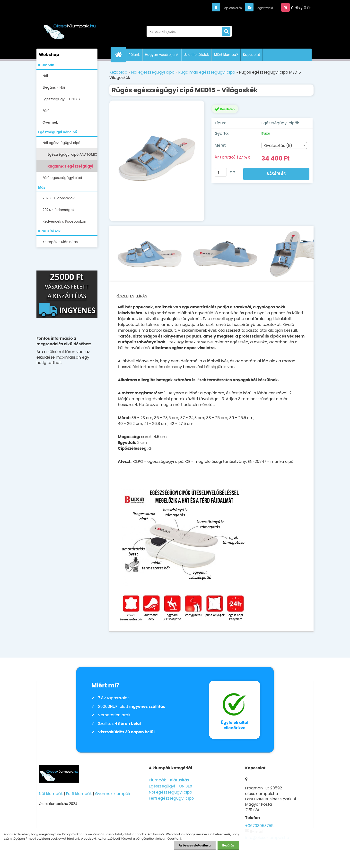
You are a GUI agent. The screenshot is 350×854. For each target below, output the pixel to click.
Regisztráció (261, 7)
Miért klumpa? (226, 54)
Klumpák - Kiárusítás (60, 241)
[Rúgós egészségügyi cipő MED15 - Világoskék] (157, 161)
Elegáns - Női (54, 87)
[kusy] (221, 172)
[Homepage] (120, 55)
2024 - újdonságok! (59, 209)
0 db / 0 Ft (301, 7)
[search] (226, 31)
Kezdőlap (118, 72)
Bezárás (228, 845)
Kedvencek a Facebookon (64, 221)
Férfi (46, 110)
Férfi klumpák (79, 793)
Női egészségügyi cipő (61, 142)
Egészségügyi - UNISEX (61, 99)
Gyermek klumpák (112, 793)
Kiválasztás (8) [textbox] (278, 145)
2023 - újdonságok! (59, 198)
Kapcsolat (251, 54)
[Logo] (69, 29)
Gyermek (50, 122)
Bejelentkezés (222, 7)
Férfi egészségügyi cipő (62, 177)
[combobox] (284, 145)
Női (45, 75)
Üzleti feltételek (196, 54)
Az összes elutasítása (194, 845)
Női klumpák (51, 793)
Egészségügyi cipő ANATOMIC (72, 154)
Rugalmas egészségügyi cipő (70, 168)
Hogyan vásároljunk (161, 54)
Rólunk (134, 54)
